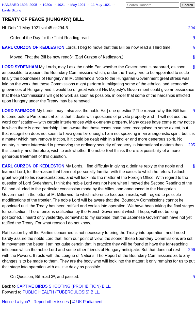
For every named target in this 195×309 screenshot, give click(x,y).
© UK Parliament (87, 302)
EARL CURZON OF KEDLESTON (33, 47)
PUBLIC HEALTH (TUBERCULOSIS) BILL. (61, 292)
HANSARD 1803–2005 (19, 5)
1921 (61, 5)
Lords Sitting (11, 10)
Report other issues (51, 302)
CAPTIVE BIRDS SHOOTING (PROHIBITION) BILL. (64, 286)
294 (191, 28)
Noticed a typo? (16, 302)
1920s (47, 5)
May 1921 (78, 5)
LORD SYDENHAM (20, 67)
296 (191, 250)
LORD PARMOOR (19, 111)
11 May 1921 (101, 5)
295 (191, 145)
